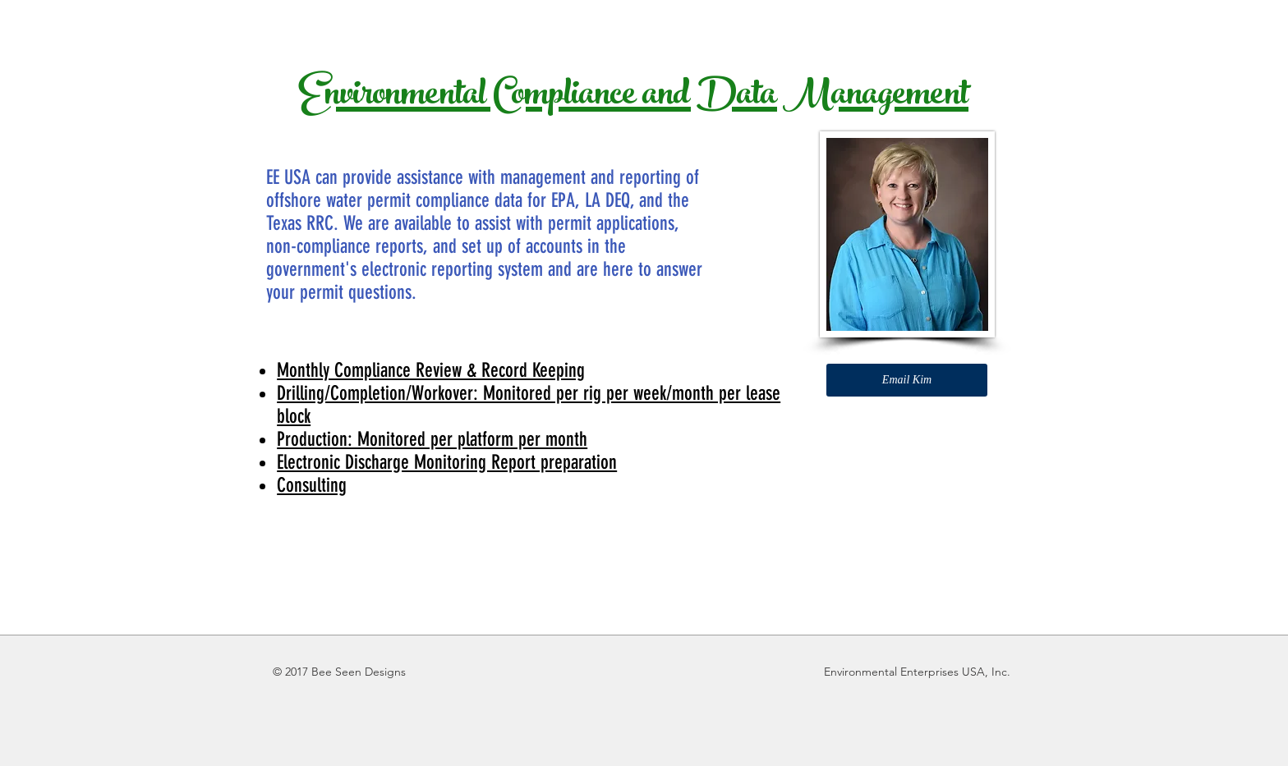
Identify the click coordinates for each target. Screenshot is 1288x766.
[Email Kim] (906, 380)
